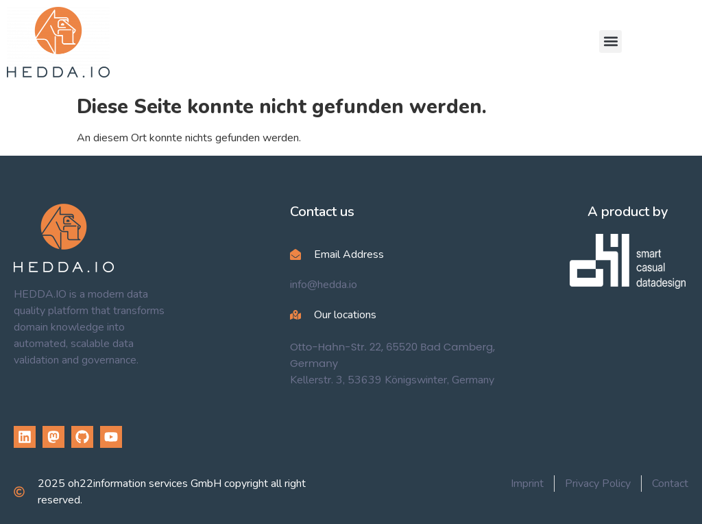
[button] (610, 41)
